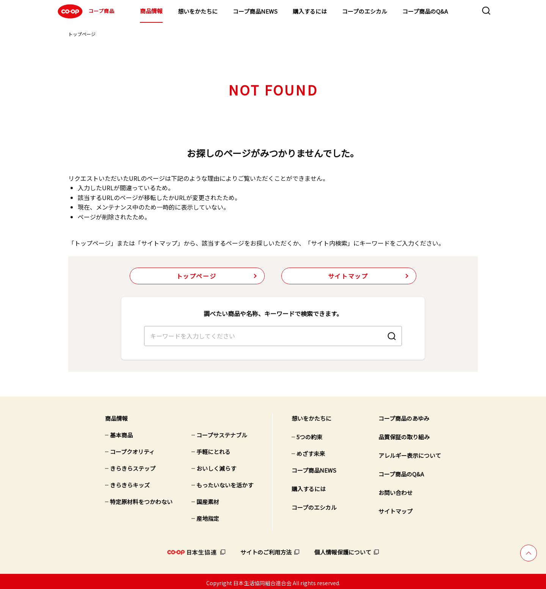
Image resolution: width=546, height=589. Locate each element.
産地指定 (207, 515)
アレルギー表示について (409, 452)
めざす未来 (311, 450)
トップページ (82, 34)
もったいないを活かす (224, 482)
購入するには (310, 11)
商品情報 (151, 11)
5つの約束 (309, 434)
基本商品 (121, 432)
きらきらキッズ (130, 482)
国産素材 (207, 499)
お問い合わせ (395, 489)
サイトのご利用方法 (266, 549)
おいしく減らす (216, 465)
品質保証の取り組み (404, 434)
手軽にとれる (213, 449)
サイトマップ (348, 275)
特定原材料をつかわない (141, 499)
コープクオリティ (132, 449)
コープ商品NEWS (255, 11)
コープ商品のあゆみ (403, 415)
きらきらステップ (132, 465)
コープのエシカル (364, 11)
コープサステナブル (221, 432)
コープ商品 (85, 11)
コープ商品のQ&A (425, 11)
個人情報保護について (342, 549)
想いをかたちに (198, 11)
